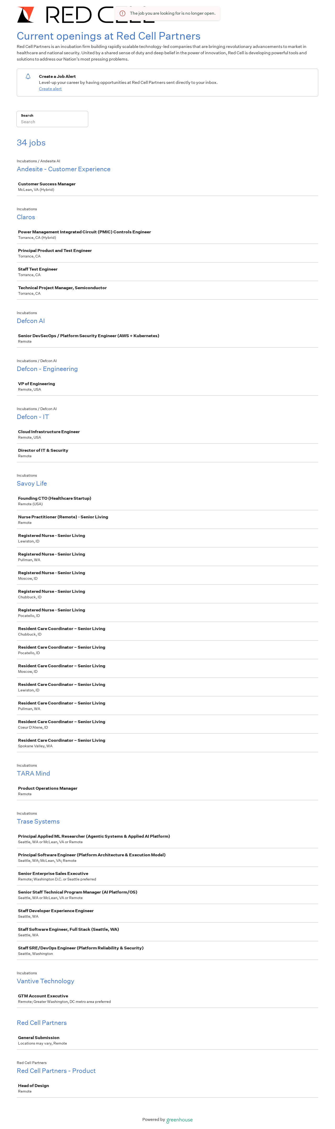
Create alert (50, 88)
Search (27, 115)
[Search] (52, 122)
